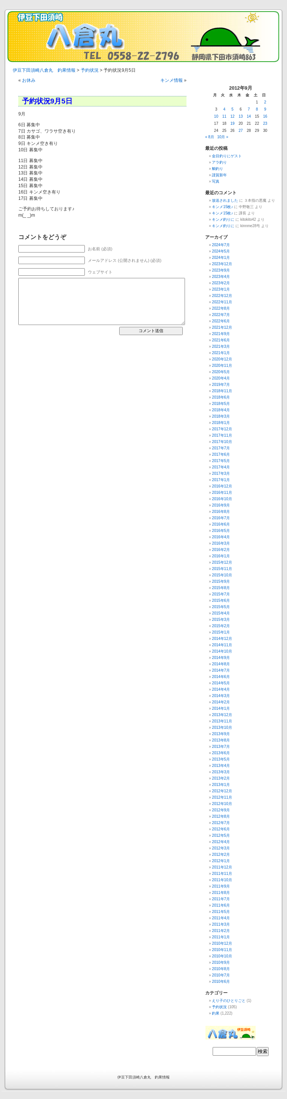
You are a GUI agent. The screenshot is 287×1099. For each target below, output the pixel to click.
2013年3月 (221, 772)
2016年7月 (221, 518)
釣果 (215, 1013)
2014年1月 (221, 708)
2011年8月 (221, 893)
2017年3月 (221, 473)
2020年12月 (222, 359)
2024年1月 (221, 258)
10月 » (222, 137)
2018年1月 (221, 423)
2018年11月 (222, 391)
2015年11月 (222, 569)
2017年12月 (222, 429)
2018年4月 (221, 410)
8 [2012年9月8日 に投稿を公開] (257, 109)
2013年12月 (222, 715)
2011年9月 (221, 886)
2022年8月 (221, 308)
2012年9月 (221, 810)
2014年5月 (221, 683)
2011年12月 (222, 867)
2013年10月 (222, 727)
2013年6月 (221, 753)
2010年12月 (222, 943)
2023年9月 (221, 270)
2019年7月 (221, 385)
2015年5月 (221, 607)
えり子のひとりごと (229, 1001)
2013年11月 (222, 721)
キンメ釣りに (223, 219)
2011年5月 (221, 912)
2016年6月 (221, 524)
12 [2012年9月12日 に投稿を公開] (233, 116)
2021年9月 (221, 334)
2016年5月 (221, 531)
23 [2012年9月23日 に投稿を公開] (265, 123)
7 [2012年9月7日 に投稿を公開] (249, 109)
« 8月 (209, 137)
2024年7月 (221, 245)
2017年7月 (221, 448)
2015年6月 (221, 600)
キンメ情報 (171, 80)
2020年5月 (221, 372)
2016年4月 (221, 537)
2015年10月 (222, 575)
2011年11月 (222, 874)
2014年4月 (221, 689)
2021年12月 (222, 327)
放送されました (225, 200)
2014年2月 (221, 702)
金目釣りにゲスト (227, 156)
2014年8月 (221, 664)
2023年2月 (221, 283)
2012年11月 (222, 797)
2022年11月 (222, 302)
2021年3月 (221, 346)
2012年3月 (221, 848)
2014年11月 (222, 645)
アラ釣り (219, 162)
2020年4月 (221, 378)
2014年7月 (221, 670)
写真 (215, 181)
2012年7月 (221, 823)
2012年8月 (221, 816)
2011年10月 (222, 880)
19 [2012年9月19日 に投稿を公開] (233, 123)
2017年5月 (221, 461)
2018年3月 (221, 416)
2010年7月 (221, 975)
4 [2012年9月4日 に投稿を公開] (224, 109)
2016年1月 (221, 556)
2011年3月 (221, 924)
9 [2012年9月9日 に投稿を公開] (265, 109)
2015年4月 (221, 613)
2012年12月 (222, 791)
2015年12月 (222, 562)
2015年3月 (221, 619)
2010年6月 (221, 981)
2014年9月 (221, 658)
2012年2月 (221, 854)
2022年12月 (222, 296)
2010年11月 (222, 950)
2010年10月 (222, 956)
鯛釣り (217, 169)
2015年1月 (221, 632)
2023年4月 (221, 277)
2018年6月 (221, 397)
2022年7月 (221, 315)
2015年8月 (221, 588)
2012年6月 (221, 829)
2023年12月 (222, 264)
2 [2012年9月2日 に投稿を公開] (265, 102)
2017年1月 (221, 480)
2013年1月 (221, 785)
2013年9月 (221, 734)
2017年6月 (221, 454)
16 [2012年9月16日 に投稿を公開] (265, 116)
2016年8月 (221, 512)
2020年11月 (222, 365)
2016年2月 (221, 550)
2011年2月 (221, 931)
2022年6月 (221, 321)
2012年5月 (221, 835)
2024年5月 (221, 251)
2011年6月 (221, 905)
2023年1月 (221, 289)
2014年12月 (222, 639)
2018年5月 (221, 404)
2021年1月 (221, 353)
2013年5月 (221, 759)
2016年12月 (222, 486)
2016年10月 (222, 499)
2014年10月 (222, 651)
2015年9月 (221, 581)
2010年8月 (221, 969)
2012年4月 (221, 842)
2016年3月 (221, 543)
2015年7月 (221, 594)
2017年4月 (221, 467)
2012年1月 (221, 861)
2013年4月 (221, 766)
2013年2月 (221, 778)
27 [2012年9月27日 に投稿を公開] (240, 131)
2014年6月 (221, 677)
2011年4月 (221, 918)
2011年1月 (221, 937)
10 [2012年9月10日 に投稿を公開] (216, 116)
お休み (29, 80)
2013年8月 (221, 740)
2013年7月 (221, 746)
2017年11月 (222, 435)
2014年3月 (221, 696)
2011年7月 (221, 899)
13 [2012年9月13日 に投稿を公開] (240, 116)
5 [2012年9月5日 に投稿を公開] (232, 109)
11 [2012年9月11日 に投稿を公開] (224, 116)
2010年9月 (221, 962)
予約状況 (219, 1007)
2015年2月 (221, 626)
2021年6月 (221, 340)
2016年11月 (222, 492)
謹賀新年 (219, 175)
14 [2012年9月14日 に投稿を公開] (249, 116)
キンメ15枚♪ (222, 207)
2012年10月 (222, 804)
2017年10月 (222, 442)
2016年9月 (221, 505)
